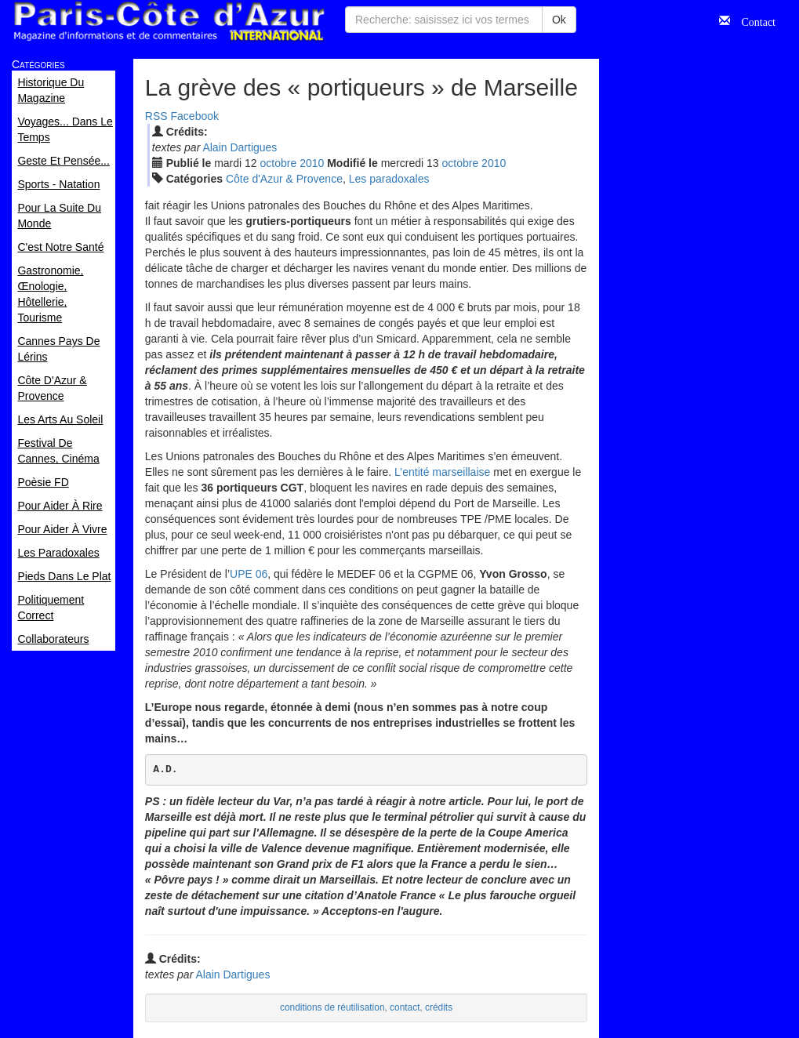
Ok (559, 19)
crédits (438, 1007)
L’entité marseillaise (442, 472)
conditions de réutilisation (332, 1007)
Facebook (195, 116)
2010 (312, 163)
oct (278, 163)
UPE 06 (248, 574)
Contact (752, 20)
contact (404, 1007)
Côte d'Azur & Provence (284, 178)
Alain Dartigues (239, 147)
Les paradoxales (389, 178)
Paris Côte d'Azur (168, 21)
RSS (156, 116)
